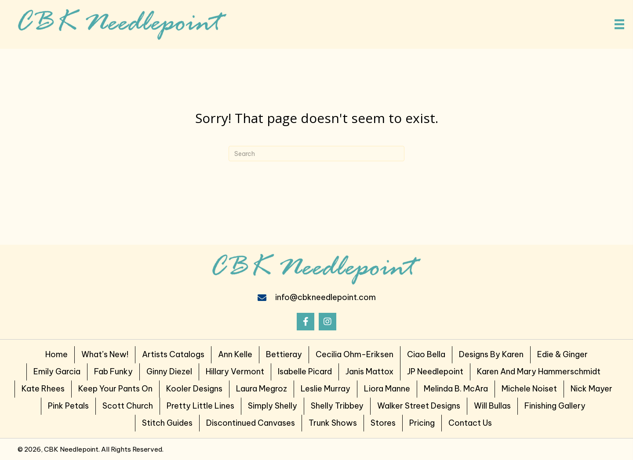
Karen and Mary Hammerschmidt (538, 371)
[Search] (316, 153)
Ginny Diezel (169, 371)
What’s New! (104, 354)
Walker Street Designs (418, 406)
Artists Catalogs (173, 354)
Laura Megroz (261, 389)
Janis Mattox (369, 371)
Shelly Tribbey (337, 406)
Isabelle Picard (305, 371)
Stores (383, 423)
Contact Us (470, 423)
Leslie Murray (325, 389)
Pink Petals (68, 406)
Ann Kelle (235, 354)
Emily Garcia (56, 371)
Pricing (422, 423)
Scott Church (127, 406)
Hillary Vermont (235, 371)
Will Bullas (492, 406)
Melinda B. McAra (456, 389)
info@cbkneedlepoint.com (325, 297)
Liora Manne (387, 389)
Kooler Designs (194, 389)
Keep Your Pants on (115, 389)
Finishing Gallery (555, 406)
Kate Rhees (43, 389)
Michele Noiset (529, 389)
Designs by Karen (491, 354)
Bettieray (284, 354)
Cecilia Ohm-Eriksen (354, 354)
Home (56, 354)
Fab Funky (113, 371)
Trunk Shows (333, 423)
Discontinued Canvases (250, 423)
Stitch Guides (167, 423)
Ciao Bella (426, 354)
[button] (305, 321)
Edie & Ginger (562, 354)
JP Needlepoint (435, 371)
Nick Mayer (591, 389)
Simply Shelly (272, 406)
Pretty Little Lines (200, 406)
